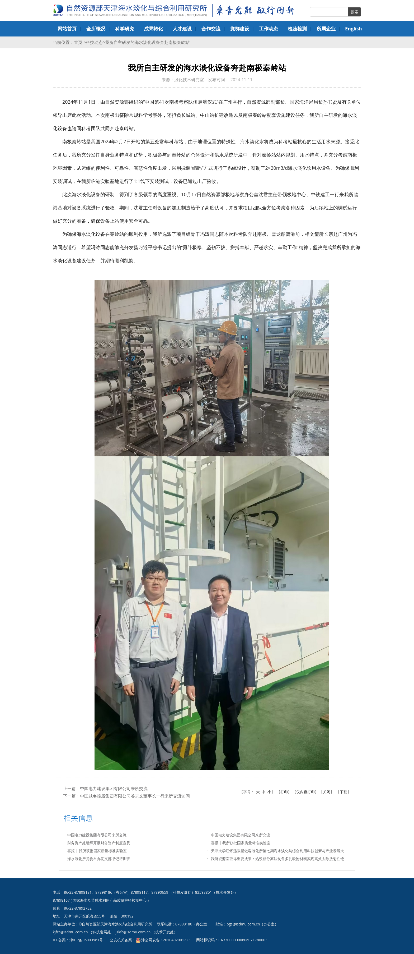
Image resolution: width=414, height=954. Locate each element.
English (353, 28)
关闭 (326, 791)
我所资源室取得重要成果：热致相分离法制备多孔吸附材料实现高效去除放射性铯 (277, 858)
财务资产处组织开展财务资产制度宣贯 (98, 842)
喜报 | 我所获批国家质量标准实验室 (240, 842)
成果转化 (153, 28)
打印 (284, 791)
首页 (78, 42)
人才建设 (182, 28)
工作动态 (268, 28)
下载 (343, 791)
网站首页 (67, 28)
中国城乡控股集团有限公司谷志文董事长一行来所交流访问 (135, 796)
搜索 (354, 11)
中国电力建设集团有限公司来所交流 (114, 788)
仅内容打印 (305, 791)
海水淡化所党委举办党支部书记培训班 (98, 858)
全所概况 (95, 28)
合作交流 (210, 28)
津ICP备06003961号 (86, 939)
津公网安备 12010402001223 (165, 939)
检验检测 (297, 28)
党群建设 (239, 28)
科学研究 (124, 28)
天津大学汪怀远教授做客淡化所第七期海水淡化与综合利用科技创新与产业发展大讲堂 (281, 850)
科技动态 (94, 42)
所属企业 (326, 28)
